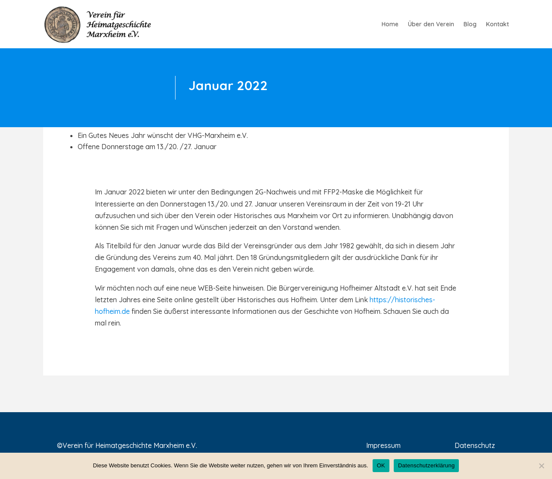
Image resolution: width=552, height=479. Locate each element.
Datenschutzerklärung (426, 465)
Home (390, 24)
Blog (470, 24)
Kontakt (497, 24)
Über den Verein (431, 24)
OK (381, 465)
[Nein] (541, 465)
